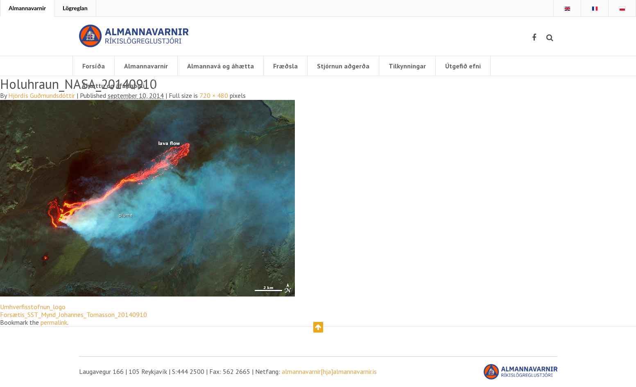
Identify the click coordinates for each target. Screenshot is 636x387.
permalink (54, 322)
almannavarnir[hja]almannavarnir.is (329, 371)
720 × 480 (213, 95)
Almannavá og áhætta (220, 66)
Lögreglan (75, 8)
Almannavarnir (27, 8)
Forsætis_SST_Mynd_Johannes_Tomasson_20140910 (73, 314)
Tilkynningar (407, 66)
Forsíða (93, 66)
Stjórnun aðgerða (343, 66)
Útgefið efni (463, 66)
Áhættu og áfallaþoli (113, 85)
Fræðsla (285, 66)
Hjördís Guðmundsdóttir (41, 95)
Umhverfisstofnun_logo (33, 307)
